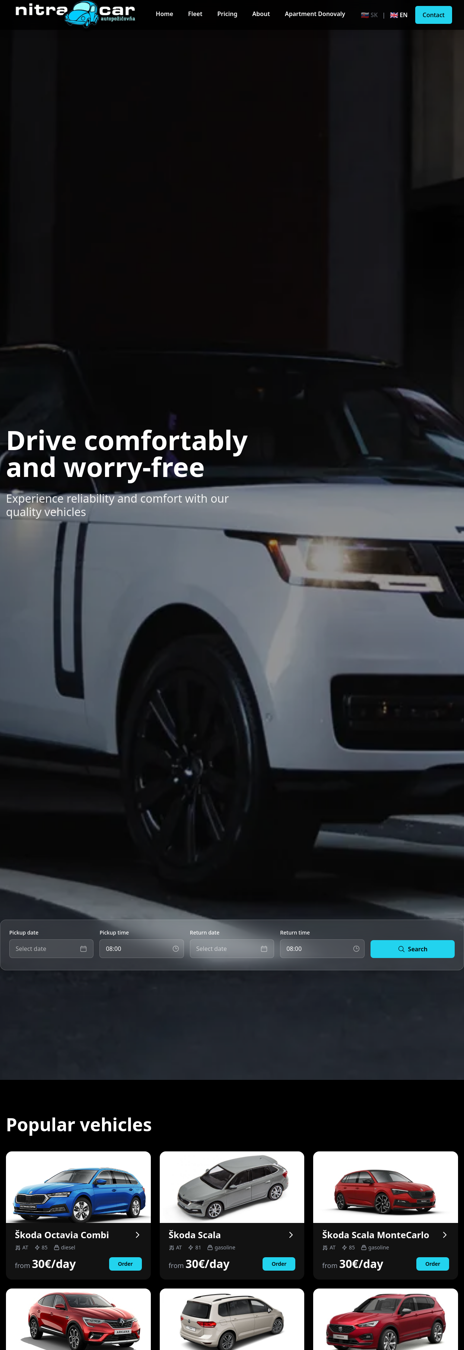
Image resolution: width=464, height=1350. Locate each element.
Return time (295, 932)
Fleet (195, 14)
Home (164, 14)
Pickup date (23, 932)
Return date (204, 932)
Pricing (227, 14)
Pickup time (114, 932)
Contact (434, 15)
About (261, 14)
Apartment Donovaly (315, 14)
